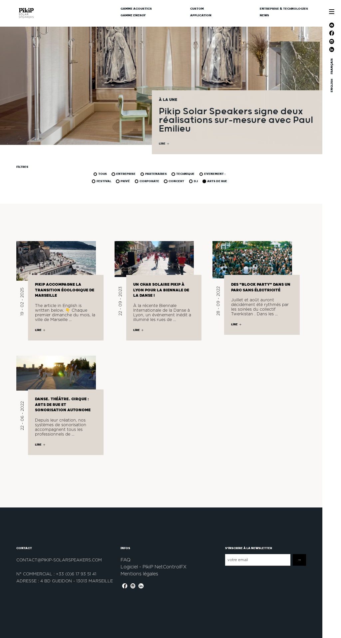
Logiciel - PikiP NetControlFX (153, 566)
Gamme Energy (133, 15)
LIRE (162, 144)
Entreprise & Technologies (284, 9)
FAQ (126, 559)
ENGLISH (332, 85)
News (264, 15)
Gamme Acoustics (136, 9)
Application (200, 15)
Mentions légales (139, 573)
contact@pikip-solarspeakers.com (59, 559)
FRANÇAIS (332, 66)
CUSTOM (197, 9)
